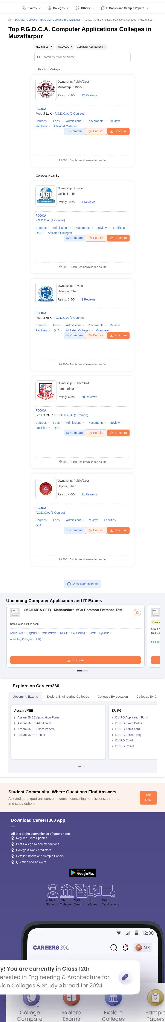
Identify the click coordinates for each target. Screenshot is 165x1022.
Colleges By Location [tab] (113, 696)
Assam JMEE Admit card (34, 723)
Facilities (41, 126)
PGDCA (40, 109)
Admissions (73, 121)
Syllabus (104, 633)
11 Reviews (89, 494)
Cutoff (92, 633)
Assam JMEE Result (31, 735)
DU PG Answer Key (128, 735)
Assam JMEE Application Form (38, 717)
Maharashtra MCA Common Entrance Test (72, 610)
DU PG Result (124, 746)
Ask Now (148, 797)
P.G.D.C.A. (70, 113)
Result (63, 633)
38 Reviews (89, 397)
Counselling (78, 633)
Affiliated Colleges (65, 126)
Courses (41, 121)
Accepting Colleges (21, 639)
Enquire (96, 131)
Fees (56, 121)
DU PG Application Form (131, 717)
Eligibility (32, 633)
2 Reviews (88, 299)
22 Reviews (89, 95)
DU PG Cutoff (124, 740)
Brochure (118, 131)
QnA (38, 233)
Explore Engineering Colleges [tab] (68, 696)
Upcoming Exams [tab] (25, 696)
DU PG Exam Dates (128, 723)
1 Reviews (88, 202)
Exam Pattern (49, 633)
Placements (96, 121)
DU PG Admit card (127, 729)
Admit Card (16, 633)
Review (115, 121)
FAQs (39, 639)
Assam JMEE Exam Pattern (36, 729)
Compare (74, 131)
